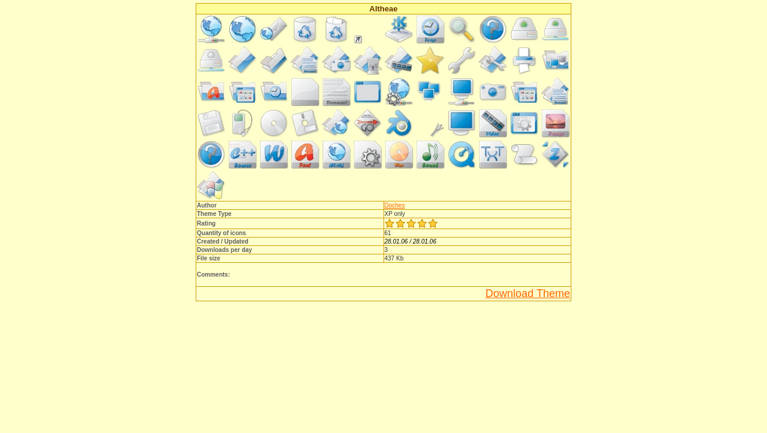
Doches (395, 205)
